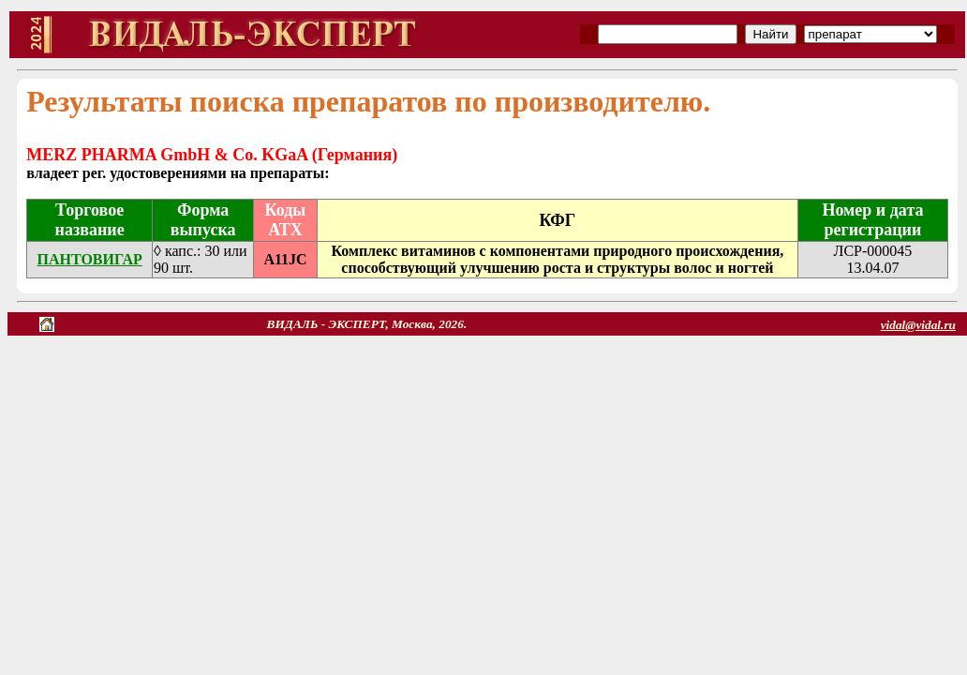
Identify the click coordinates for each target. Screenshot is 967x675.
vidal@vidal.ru (918, 325)
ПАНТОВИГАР (89, 259)
